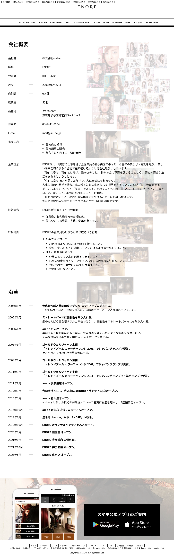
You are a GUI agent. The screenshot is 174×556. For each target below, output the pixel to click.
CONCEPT (42, 22)
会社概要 (130, 545)
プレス (54, 545)
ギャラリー (64, 545)
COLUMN (137, 22)
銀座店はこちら (79, 2)
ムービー (102, 545)
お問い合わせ (18, 2)
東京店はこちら (94, 2)
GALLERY (96, 22)
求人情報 (6, 2)
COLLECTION (29, 22)
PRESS (69, 22)
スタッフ (139, 545)
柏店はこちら (108, 2)
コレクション (44, 545)
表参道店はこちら (64, 2)
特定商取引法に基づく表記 (63, 548)
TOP (18, 22)
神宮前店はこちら (32, 2)
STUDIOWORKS (81, 22)
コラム (111, 545)
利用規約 (26, 548)
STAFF (127, 22)
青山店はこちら (48, 2)
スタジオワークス (78, 545)
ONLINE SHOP (151, 22)
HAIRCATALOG (57, 22)
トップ (33, 545)
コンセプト (92, 545)
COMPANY (117, 22)
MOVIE (106, 22)
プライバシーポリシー (41, 548)
